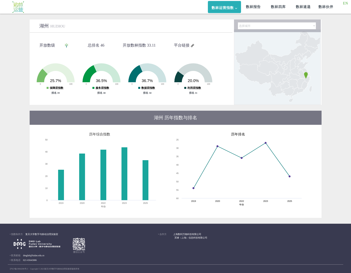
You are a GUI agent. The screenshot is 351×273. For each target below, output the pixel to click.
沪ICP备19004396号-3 (19, 269)
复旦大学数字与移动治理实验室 (41, 234)
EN (346, 3)
